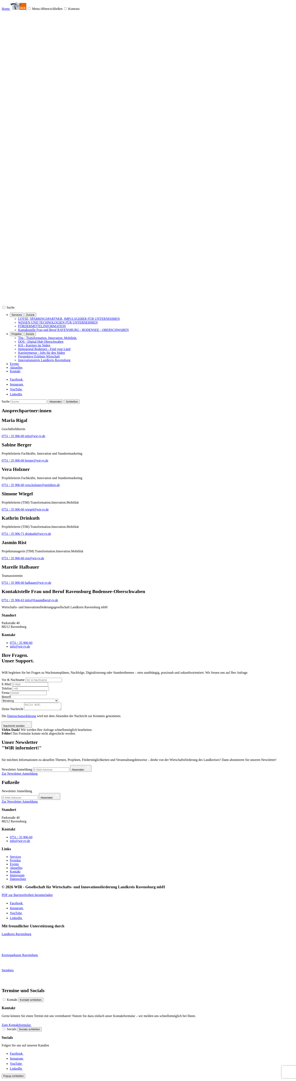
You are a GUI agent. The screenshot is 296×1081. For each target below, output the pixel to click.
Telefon (7, 688)
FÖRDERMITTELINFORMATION (42, 326)
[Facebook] (19, 379)
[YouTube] (19, 389)
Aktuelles (16, 367)
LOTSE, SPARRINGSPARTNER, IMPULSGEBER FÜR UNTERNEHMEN (69, 318)
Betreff (6, 697)
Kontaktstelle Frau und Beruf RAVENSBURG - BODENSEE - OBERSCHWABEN (73, 330)
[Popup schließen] (13, 1077)
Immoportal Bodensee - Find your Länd (44, 349)
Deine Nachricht (12, 710)
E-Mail (6, 684)
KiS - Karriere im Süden (34, 345)
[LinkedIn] (18, 394)
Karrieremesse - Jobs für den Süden (41, 352)
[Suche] (13, 307)
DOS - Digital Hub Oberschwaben (40, 341)
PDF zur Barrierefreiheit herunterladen (27, 896)
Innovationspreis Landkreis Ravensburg (44, 360)
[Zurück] (30, 315)
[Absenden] (55, 401)
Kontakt (15, 371)
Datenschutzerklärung (21, 717)
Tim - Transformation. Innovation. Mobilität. (47, 338)
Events (14, 364)
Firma (5, 692)
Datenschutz (18, 880)
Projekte (17, 334)
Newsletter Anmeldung (17, 792)
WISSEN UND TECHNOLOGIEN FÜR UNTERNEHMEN (58, 322)
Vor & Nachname (13, 680)
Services (17, 314)
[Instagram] (19, 384)
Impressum (17, 876)
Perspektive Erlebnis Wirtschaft (39, 356)
